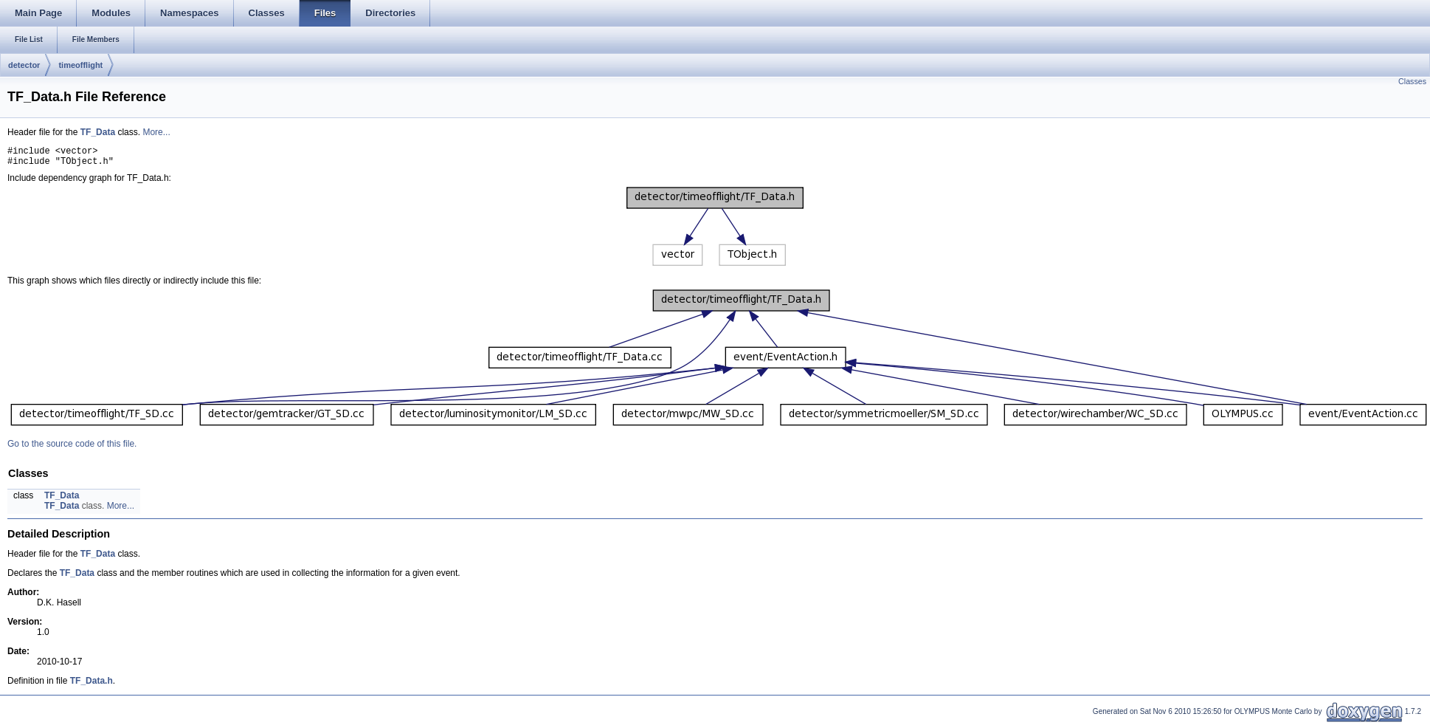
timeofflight (80, 65)
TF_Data (97, 132)
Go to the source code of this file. (72, 448)
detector (24, 65)
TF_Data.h (91, 685)
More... (156, 132)
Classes (1412, 81)
